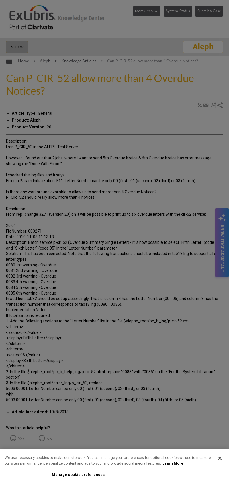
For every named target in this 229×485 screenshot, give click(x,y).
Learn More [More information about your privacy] (172, 463)
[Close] (220, 458)
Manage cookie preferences (78, 474)
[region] (114, 467)
